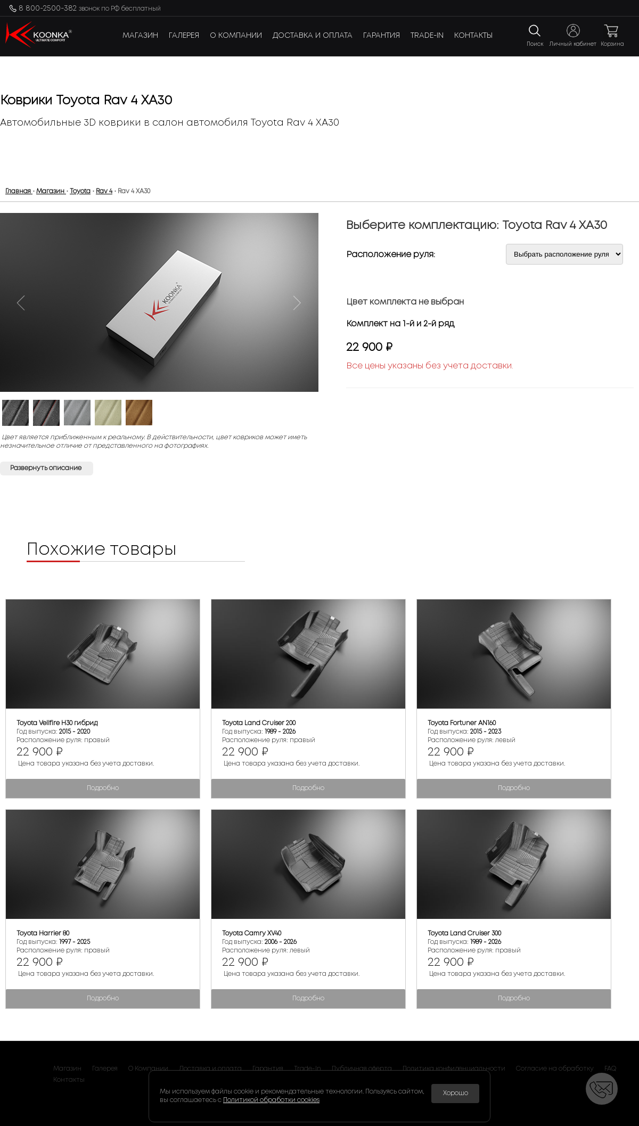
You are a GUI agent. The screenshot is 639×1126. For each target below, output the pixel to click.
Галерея (184, 35)
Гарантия (381, 35)
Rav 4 (104, 191)
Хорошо (455, 1093)
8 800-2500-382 (90, 8)
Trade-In (427, 35)
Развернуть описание (46, 468)
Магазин (140, 35)
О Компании (236, 35)
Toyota (80, 191)
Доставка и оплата (313, 35)
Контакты (473, 35)
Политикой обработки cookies (271, 1100)
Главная (18, 191)
